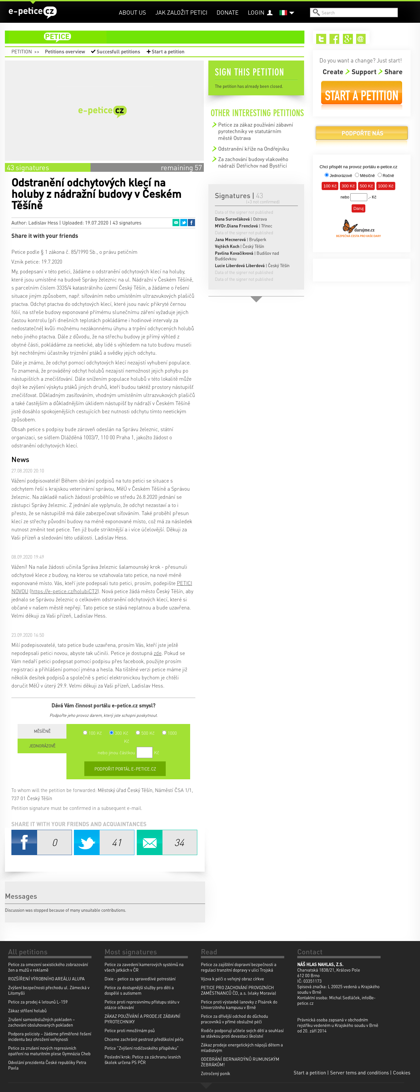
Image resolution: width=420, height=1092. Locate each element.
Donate (228, 12)
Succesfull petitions (118, 51)
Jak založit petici (181, 12)
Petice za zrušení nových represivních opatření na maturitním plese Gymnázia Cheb (49, 1050)
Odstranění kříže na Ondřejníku (253, 148)
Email (175, 222)
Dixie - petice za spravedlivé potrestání (140, 978)
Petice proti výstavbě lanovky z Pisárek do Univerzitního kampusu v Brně (239, 1004)
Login (256, 12)
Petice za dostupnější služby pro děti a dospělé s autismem (139, 990)
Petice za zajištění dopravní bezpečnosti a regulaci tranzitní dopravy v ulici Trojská (238, 967)
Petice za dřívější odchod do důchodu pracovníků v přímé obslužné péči (234, 1018)
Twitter (183, 222)
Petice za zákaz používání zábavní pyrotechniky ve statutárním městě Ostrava (255, 131)
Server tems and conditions (359, 1072)
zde (157, 652)
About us (132, 12)
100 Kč (92, 733)
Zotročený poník (215, 1073)
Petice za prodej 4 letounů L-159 (38, 1001)
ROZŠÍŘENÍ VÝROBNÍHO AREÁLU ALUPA (46, 978)
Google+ (348, 39)
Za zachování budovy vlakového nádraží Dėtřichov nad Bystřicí (253, 162)
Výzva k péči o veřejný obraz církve (232, 978)
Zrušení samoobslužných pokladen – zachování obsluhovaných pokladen (41, 1022)
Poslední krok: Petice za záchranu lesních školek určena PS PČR (143, 1059)
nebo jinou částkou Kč (128, 752)
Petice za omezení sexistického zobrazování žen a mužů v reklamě (48, 967)
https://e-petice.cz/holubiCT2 (64, 591)
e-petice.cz (32, 12)
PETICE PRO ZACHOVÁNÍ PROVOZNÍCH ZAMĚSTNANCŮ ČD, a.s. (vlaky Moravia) (238, 990)
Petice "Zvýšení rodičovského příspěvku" (142, 1048)
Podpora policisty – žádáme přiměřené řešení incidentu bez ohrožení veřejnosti (49, 1036)
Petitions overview (65, 51)
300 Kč (118, 733)
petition (158, 37)
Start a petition (168, 51)
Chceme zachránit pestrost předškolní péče (144, 1039)
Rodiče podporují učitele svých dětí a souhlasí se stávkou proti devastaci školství (242, 1033)
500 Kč (145, 733)
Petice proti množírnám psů (130, 1030)
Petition (21, 51)
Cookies (401, 1072)
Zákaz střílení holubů (27, 1010)
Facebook (191, 222)
